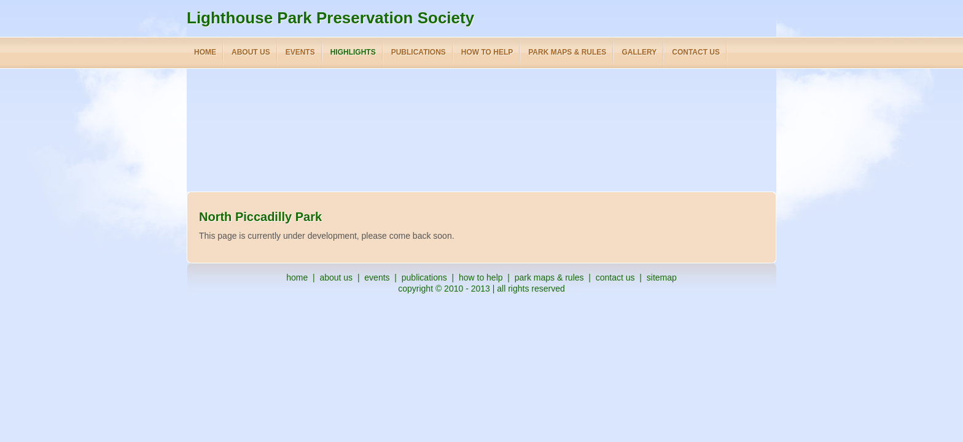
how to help (481, 277)
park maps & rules (549, 277)
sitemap (662, 277)
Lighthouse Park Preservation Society (330, 18)
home (297, 277)
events (376, 277)
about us (336, 277)
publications (424, 277)
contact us (615, 277)
